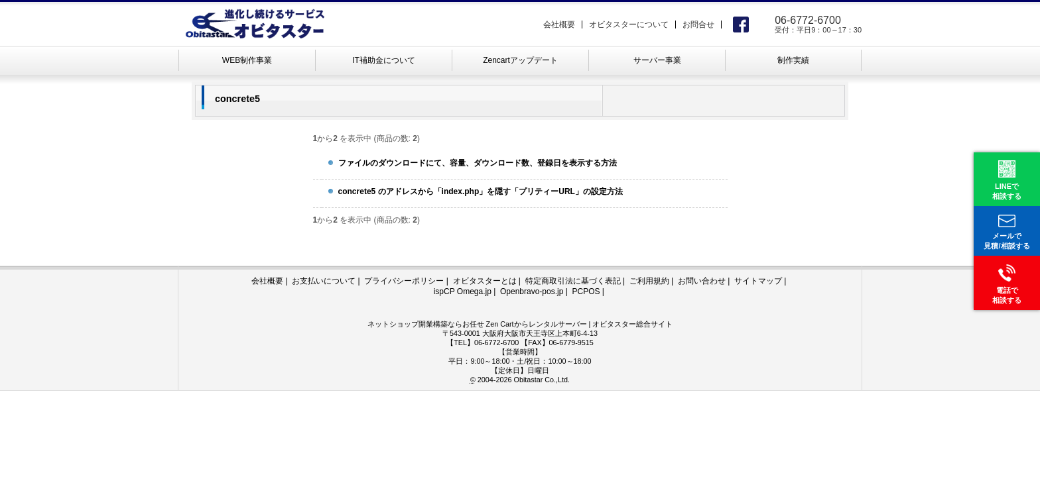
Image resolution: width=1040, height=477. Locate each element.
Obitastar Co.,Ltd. (541, 380)
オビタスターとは (485, 281)
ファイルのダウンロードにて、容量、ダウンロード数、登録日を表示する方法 (477, 163)
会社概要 (559, 24)
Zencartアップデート (520, 60)
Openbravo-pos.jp (531, 291)
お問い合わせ (702, 281)
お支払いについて (324, 281)
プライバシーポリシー (404, 281)
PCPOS (586, 291)
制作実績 (793, 60)
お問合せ (698, 24)
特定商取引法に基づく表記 (573, 281)
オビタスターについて (629, 24)
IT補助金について (383, 60)
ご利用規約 (649, 281)
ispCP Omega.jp (462, 291)
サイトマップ (758, 281)
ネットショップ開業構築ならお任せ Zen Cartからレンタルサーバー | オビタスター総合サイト (520, 324)
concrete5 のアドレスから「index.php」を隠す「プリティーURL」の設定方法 (480, 191)
